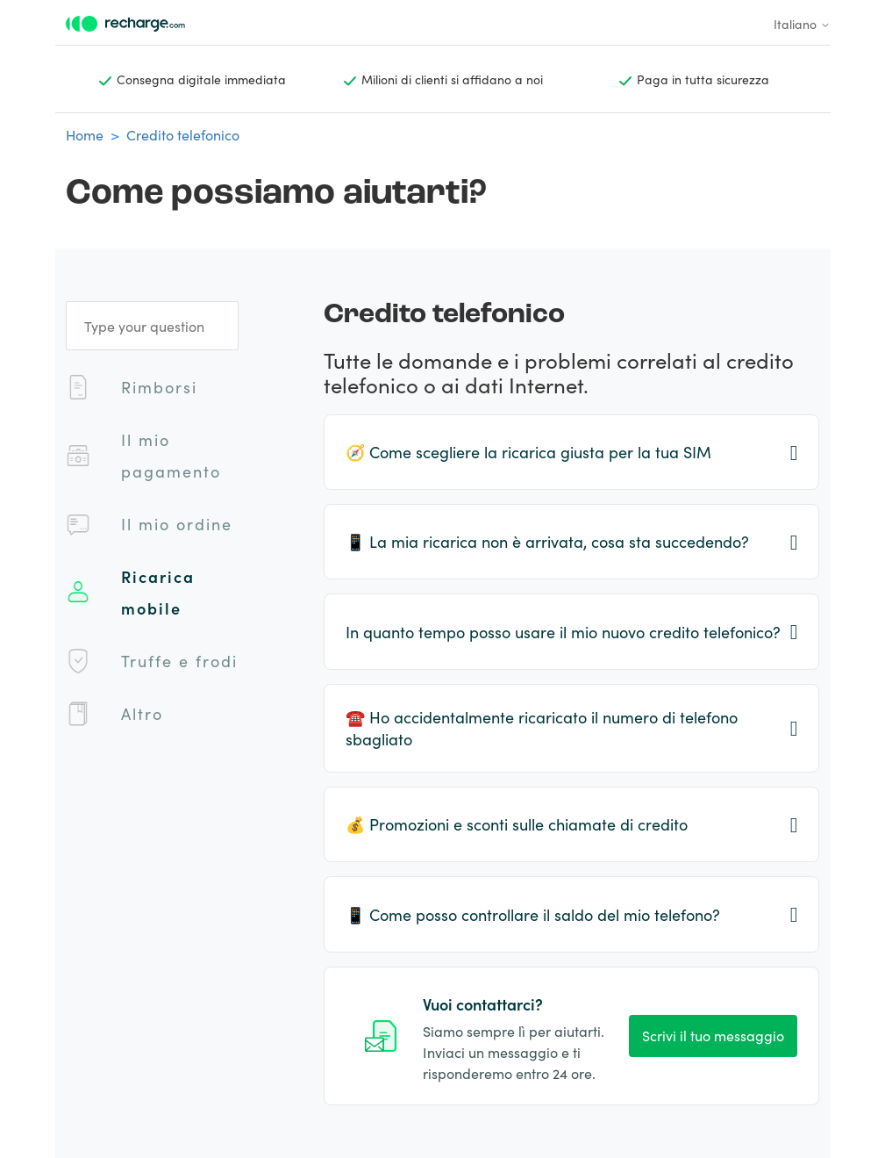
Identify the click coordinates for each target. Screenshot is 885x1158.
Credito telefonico (182, 134)
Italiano (802, 23)
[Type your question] (152, 325)
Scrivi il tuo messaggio (713, 1035)
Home (84, 134)
